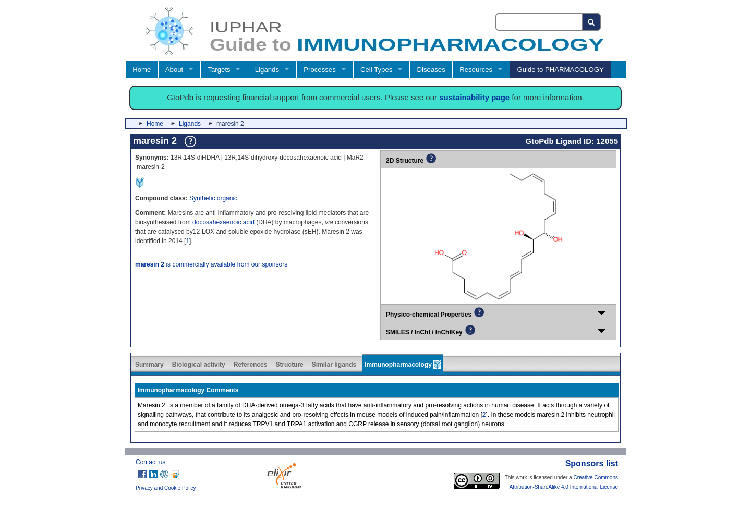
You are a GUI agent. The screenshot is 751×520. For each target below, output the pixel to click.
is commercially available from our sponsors (211, 264)
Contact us (150, 462)
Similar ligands (334, 364)
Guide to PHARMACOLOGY (560, 70)
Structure (289, 364)
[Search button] (592, 22)
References (251, 364)
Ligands (267, 70)
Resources (475, 70)
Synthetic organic (213, 198)
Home (141, 70)
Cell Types (376, 70)
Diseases (431, 70)
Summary (149, 364)
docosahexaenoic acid (223, 222)
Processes (320, 70)
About (174, 70)
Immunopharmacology (403, 364)
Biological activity (198, 364)
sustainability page (474, 97)
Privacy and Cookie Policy (166, 488)
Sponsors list (591, 463)
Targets (219, 70)
